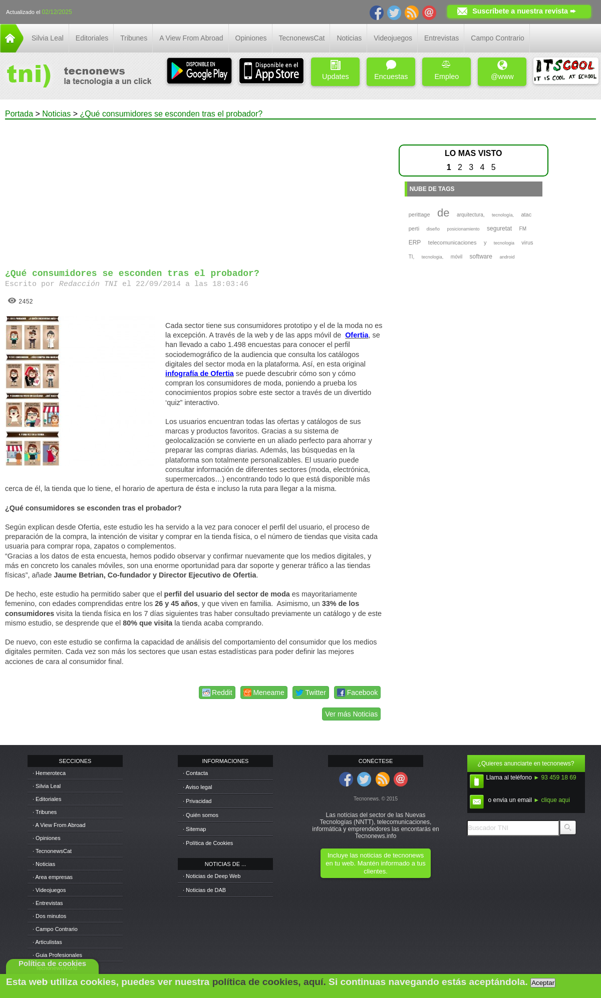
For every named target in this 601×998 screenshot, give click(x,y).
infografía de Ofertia (199, 374)
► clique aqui (551, 800)
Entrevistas (441, 38)
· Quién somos (200, 815)
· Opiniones (47, 838)
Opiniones (251, 38)
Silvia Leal (48, 38)
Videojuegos (393, 38)
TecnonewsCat (302, 38)
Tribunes (133, 38)
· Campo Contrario (55, 929)
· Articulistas (47, 942)
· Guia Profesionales (57, 955)
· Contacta (195, 773)
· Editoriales (47, 799)
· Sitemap (194, 829)
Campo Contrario (497, 38)
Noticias (349, 38)
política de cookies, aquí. (269, 981)
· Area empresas (53, 877)
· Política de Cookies (208, 843)
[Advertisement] (194, 190)
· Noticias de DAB (204, 890)
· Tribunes (45, 812)
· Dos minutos (49, 916)
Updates (335, 70)
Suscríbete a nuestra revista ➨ (524, 11)
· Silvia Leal (47, 786)
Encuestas (391, 70)
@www (502, 70)
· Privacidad (197, 801)
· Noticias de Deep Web (211, 876)
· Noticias (44, 864)
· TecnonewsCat (52, 851)
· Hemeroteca (49, 773)
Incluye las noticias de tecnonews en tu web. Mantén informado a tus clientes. (375, 863)
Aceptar (542, 982)
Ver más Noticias (351, 714)
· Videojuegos (49, 890)
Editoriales (92, 38)
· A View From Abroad (59, 825)
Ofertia (356, 335)
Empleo (446, 70)
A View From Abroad (191, 38)
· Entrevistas (48, 903)
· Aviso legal (197, 787)
